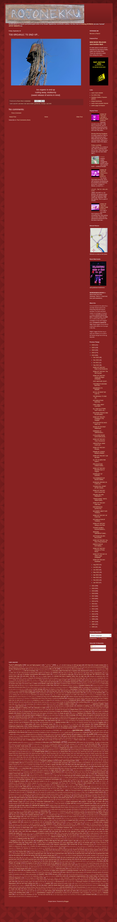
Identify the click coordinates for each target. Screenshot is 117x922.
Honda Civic (82, 742)
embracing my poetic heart (23, 717)
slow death (55, 831)
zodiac (35, 896)
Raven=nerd (74, 807)
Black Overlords (73, 685)
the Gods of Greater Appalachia (74, 855)
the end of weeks (101, 851)
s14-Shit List (91, 818)
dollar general (12, 711)
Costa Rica (51, 702)
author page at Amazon (98, 105)
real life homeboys (15, 809)
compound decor (75, 700)
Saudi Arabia (62, 820)
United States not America (97, 876)
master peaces (68, 772)
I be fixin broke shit (91, 744)
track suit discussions (78, 872)
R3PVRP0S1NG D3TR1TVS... (97, 507)
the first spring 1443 (32, 855)
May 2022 (96, 572)
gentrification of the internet (17, 732)
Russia (64, 816)
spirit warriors (73, 836)
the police (100, 861)
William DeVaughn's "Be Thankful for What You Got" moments (40, 889)
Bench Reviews (77, 683)
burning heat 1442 (55, 691)
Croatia (38, 704)
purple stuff (70, 803)
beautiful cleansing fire (71, 682)
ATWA (14, 680)
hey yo (87, 739)
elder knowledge (70, 715)
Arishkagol (38, 678)
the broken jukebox (93, 850)
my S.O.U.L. (103, 781)
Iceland (50, 748)
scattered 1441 (91, 820)
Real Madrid (26, 809)
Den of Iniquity (77, 707)
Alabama (47, 672)
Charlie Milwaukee (22, 696)
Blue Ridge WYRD (44, 687)
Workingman (59, 891)
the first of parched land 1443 (79, 853)
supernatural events (44, 844)
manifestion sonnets (28, 772)
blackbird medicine (84, 685)
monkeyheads (42, 777)
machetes (34, 770)
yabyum (99, 892)
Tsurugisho (85, 874)
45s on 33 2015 (65, 669)
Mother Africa (84, 777)
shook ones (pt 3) (95, 827)
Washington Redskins (82, 881)
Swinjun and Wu (53, 846)
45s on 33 (52, 669)
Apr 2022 (96, 575)
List (33, 766)
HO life (31, 742)
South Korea (24, 836)
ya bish (93, 892)
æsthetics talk (105, 670)
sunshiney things (21, 844)
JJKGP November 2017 (75, 757)
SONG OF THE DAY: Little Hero (99, 503)
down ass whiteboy (62, 711)
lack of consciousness (28, 762)
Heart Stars (58, 739)
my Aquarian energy (83, 779)
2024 (93, 350)
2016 (93, 598)
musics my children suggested (69, 779)
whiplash (94, 885)
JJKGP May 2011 (33, 757)
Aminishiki (55, 674)
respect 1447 (44, 813)
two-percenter (18, 876)
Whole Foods (12, 887)
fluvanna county (47, 724)
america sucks (45, 674)
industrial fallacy (36, 750)
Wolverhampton (79, 889)
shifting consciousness (49, 827)
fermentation (45, 722)
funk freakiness (36, 730)
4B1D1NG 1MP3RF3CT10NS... (100, 532)
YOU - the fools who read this (42, 894)
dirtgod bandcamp (96, 101)
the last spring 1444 (98, 859)
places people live (79, 796)
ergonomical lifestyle (65, 717)
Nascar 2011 (65, 783)
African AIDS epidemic (37, 672)
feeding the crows (90, 720)
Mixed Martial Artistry (102, 775)
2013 (93, 606)
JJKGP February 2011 (67, 753)
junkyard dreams (18, 759)
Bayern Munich (30, 681)
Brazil (46, 689)
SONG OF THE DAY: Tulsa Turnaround (99, 440)
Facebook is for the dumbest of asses (98, 718)
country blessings (70, 702)
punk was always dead (37, 803)
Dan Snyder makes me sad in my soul (36, 706)
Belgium (59, 683)
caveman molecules (44, 694)
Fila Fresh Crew (73, 722)
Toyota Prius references (44, 872)
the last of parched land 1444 (31, 859)
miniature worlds (80, 775)
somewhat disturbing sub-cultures (88, 835)
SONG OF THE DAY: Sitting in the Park (99, 524)
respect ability (55, 813)
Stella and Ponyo (59, 838)
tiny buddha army (29, 870)
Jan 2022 (96, 582)
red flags (104, 809)
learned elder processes (61, 763)
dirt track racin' (50, 709)
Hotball (30, 744)
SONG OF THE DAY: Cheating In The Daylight (99, 418)
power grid (91, 799)
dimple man (41, 709)
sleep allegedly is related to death (38, 831)
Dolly (20, 711)
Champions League (101, 694)
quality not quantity (101, 803)
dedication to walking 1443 (23, 708)
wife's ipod (55, 887)
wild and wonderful (65, 887)
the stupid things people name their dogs (97, 863)
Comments (95, 650)
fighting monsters (61, 722)
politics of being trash (16, 799)
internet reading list (76, 749)
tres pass (63, 874)
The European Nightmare (19, 853)
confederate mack (90, 700)
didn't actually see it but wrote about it (28, 709)
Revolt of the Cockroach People (75, 813)
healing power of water (34, 740)
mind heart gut (68, 775)
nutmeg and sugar (45, 788)
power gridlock (103, 799)
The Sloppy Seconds (80, 863)
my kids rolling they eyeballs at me (37, 781)
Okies (15, 790)
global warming (69, 732)
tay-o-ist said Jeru (70, 848)
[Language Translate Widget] (100, 635)
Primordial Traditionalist (44, 801)
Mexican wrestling (13, 775)
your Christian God (88, 894)
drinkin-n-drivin (53, 713)
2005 (93, 627)
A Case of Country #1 (16, 670)
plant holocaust (102, 796)
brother (66, 689)
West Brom (88, 883)
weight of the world (79, 883)
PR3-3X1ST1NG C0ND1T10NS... (98, 464)
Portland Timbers (75, 799)
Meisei (54, 773)
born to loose (94, 687)
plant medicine (21, 797)
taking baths (34, 848)
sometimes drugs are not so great (66, 835)
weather (48, 883)
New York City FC (90, 785)
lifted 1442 (71, 764)
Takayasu (18, 848)
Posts (93, 646)
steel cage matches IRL (47, 838)
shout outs (34, 829)
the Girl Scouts (60, 855)
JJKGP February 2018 (82, 753)
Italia (29, 751)
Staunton (37, 838)
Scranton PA (89, 822)
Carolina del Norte (24, 694)
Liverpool (65, 766)
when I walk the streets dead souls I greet (56, 885)
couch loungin (59, 702)
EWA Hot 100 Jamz (49, 719)
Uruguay (31, 878)
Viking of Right (54, 879)
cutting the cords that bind (84, 704)
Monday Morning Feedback (99, 133)
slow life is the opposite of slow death (73, 831)
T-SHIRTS (89, 846)
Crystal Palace (46, 704)
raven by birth (13, 807)
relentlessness (54, 811)
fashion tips (54, 720)
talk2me (41, 848)
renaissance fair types (66, 811)
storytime (85, 838)
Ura (26, 878)
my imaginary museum (18, 781)
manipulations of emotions (43, 772)
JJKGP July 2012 (46, 755)
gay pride (93, 730)
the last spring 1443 (83, 859)
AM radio (20, 674)
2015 (93, 601)
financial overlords (83, 722)
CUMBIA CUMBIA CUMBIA (66, 704)
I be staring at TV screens (49, 746)
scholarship (48, 822)
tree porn (55, 874)
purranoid (78, 803)
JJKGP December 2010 (37, 753)
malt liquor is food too (78, 770)
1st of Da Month (44, 667)
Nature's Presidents (14, 785)
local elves (26, 768)
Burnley (93, 691)
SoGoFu (13, 835)
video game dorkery (42, 879)
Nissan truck (61, 787)
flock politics (29, 724)
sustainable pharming (101, 844)
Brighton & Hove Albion (57, 689)
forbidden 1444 (101, 726)
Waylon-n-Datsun (101, 881)
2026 (93, 345)
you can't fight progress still (59, 894)
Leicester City (31, 764)
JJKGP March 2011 (97, 755)
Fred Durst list (32, 728)
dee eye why (53, 707)
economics (18, 715)
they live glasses (102, 865)
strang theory (105, 838)
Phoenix (28, 796)
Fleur (22, 724)
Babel (40, 680)
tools (10, 872)
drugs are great (64, 713)
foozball (52, 726)
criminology (30, 704)
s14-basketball (13, 818)
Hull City (46, 744)
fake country (33, 720)
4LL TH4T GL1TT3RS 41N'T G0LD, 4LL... (99, 409)
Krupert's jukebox (47, 761)
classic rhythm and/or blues (84, 698)
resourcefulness (91, 811)
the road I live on (67, 863)
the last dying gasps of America (45, 857)
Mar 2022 (96, 577)
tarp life (55, 848)
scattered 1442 (104, 820)
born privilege (85, 687)
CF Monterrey (90, 694)
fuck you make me (19, 730)
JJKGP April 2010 (85, 751)
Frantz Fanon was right (21, 728)
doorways (52, 711)
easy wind (11, 715)
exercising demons (63, 718)
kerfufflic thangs (69, 759)
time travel (17, 870)
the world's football (50, 865)
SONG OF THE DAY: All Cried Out (100, 516)
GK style (61, 732)
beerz (36, 683)
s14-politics (83, 818)
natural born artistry (100, 783)
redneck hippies (27, 811)
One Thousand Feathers (74, 790)
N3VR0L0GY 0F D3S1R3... (97, 474)
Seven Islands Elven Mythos (94, 825)
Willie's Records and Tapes (66, 889)
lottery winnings (65, 768)
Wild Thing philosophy (80, 887)
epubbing (56, 717)
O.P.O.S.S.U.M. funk (67, 788)
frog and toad (79, 728)
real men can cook (34, 809)
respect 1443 (23, 813)
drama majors (98, 711)
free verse (58, 728)
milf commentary (48, 775)
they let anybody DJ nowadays (86, 865)
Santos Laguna (43, 820)
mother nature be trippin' (98, 777)
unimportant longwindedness (77, 876)
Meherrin (47, 774)
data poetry (50, 706)
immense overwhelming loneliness (96, 748)
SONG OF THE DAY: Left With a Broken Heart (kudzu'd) (104, 117)
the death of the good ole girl (55, 851)
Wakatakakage (50, 881)
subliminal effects (41, 842)
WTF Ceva (32, 892)
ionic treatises (12, 751)
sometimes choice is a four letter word (43, 835)
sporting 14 (82, 837)
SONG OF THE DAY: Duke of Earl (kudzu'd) (100, 368)
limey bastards (19, 766)
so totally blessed (93, 833)
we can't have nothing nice (27, 883)
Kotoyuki (26, 761)
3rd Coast (44, 669)
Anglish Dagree (47, 676)
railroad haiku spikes (23, 805)
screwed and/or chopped (101, 822)
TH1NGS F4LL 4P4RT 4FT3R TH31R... (99, 487)
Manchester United (101, 770)
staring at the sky (24, 839)
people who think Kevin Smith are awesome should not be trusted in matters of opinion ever (48, 794)
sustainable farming (88, 844)
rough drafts (42, 816)
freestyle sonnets (68, 728)
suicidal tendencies (53, 842)
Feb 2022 (96, 580)
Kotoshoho (19, 761)
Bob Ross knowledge (56, 687)
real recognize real (45, 809)
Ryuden (82, 816)
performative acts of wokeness (82, 794)
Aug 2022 (96, 564)
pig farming (67, 796)
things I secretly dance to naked (59, 866)
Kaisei (61, 759)
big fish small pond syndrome (37, 685)
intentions (56, 749)
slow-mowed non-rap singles (95, 831)
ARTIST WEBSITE (14, 26)
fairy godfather (24, 720)
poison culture (98, 797)
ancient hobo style (14, 676)
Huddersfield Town (38, 744)
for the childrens (63, 726)
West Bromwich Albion (98, 883)
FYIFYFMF (56, 730)
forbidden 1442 (76, 726)
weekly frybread (57, 883)
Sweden (33, 846)
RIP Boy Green (15, 814)
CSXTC (54, 704)
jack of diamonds (53, 751)
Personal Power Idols (97, 794)
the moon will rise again (50, 861)
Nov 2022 (96, 360)
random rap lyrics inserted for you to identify (93, 805)
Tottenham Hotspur (31, 872)
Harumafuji (68, 738)
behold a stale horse (47, 683)
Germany (36, 732)
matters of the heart (14, 774)
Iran (19, 751)
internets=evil (87, 750)
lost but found (54, 768)
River (23, 815)
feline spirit (19, 722)
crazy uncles (20, 704)
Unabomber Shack (38, 876)
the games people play (47, 855)
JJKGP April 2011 (97, 751)
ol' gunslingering (23, 790)
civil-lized (61, 698)
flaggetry (100, 722)
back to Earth (30, 103)
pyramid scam (88, 803)
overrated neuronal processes (65, 792)
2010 (93, 614)
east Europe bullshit (100, 713)
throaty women (72, 868)
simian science (42, 829)
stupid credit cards (84, 840)
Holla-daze (46, 742)
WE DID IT (40, 883)
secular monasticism (35, 824)
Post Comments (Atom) (23, 120)
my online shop (95, 95)
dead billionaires (59, 706)
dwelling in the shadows (84, 713)
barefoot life (88, 680)
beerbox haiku (28, 683)
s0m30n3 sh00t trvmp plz (92, 816)
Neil (35, 785)
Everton (83, 717)
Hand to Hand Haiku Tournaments (41, 738)
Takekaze (25, 848)
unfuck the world (61, 876)
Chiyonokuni (12, 698)
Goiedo (22, 734)
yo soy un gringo (19, 894)
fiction (52, 722)
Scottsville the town (77, 822)
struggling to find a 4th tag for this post (21, 841)
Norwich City (16, 788)
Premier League (18, 801)
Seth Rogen (49, 825)
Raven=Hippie (64, 807)
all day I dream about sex (76, 672)
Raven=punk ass (84, 807)
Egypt (62, 715)
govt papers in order (80, 734)
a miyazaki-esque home (44, 670)
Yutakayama (29, 896)
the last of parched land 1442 (90, 857)
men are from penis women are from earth (77, 773)
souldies (16, 836)
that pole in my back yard (62, 850)
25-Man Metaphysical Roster (17, 669)
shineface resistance (63, 827)
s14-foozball (58, 818)
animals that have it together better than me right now (70, 676)
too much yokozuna (102, 870)
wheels (27, 885)
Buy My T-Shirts (18, 692)
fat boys (62, 720)
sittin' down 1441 (94, 829)
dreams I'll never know (23, 713)
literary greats (39, 766)
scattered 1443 (16, 822)
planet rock (91, 796)
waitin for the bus (39, 881)
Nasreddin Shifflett (76, 783)
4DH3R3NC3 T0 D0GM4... (97, 388)
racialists (11, 805)
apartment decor (101, 676)
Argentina (30, 678)
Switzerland (64, 846)
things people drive (22, 868)
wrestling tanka (21, 892)
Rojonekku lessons (93, 814)
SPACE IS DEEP (56, 837)
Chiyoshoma (19, 698)
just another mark (30, 759)
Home (46, 117)
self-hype (59, 824)
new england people (58, 785)
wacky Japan (28, 881)
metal (92, 774)
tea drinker (80, 848)
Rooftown (35, 816)
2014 (93, 604)
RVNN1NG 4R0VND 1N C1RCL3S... (100, 483)
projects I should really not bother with (93, 801)
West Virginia (20, 885)
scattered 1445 (38, 822)
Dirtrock (84, 709)
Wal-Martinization (60, 881)
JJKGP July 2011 (35, 755)
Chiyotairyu (26, 698)
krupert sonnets (34, 761)
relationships (44, 811)
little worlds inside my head (52, 766)
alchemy (55, 672)
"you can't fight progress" (34, 665)
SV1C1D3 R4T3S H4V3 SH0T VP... (100, 423)
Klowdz (105, 759)
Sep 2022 (96, 365)
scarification (81, 820)
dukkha (73, 713)
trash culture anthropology (29, 874)
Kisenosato (85, 759)
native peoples (87, 783)
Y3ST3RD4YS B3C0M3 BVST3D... (100, 384)
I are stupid (80, 744)
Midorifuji (40, 775)
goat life (86, 732)
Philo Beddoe (14, 796)
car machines (98, 693)
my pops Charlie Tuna (89, 781)
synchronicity (72, 846)
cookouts (15, 702)
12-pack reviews (98, 665)
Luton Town (96, 768)
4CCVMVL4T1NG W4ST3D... (98, 401)
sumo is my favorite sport (85, 842)
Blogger (66, 901)
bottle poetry (29, 689)
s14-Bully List (33, 818)
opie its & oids (20, 792)
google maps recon (49, 734)
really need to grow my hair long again (61, 809)
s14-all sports (103, 816)
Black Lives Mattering (62, 685)
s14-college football (45, 818)
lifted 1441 (62, 764)
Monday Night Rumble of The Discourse (26, 777)
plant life (11, 797)
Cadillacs (51, 692)
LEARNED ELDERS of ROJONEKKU (81, 762)
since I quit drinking (55, 829)
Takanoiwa (104, 846)
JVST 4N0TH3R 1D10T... (100, 381)
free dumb (49, 728)
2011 (93, 611)
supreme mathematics (60, 844)
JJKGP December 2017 (53, 753)
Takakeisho (97, 846)
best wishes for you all (95, 683)
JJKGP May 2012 (45, 757)
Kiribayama (77, 759)
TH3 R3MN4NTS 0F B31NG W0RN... (99, 478)
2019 (93, 591)
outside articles (51, 792)
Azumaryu (34, 680)
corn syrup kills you (26, 702)
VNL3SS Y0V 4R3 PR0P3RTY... (98, 495)
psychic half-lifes (25, 803)
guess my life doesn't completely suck (75, 736)
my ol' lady (76, 781)
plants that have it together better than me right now (43, 797)
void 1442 (94, 879)
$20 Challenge (68, 665)
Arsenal (45, 678)
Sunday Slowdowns (101, 842)
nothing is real (25, 788)
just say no (49, 759)
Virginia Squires (84, 879)
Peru (107, 794)
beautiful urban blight (16, 683)
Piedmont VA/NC (56, 796)
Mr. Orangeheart (38, 779)
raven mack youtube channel (99, 103)
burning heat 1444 (82, 691)
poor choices (43, 799)
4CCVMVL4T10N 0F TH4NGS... (99, 520)
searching (14, 824)
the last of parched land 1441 (69, 857)
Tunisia (91, 874)
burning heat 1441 (41, 691)
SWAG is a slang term (14, 846)
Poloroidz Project (32, 799)
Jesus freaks (74, 751)
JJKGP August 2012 (23, 753)
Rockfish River (53, 814)
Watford (93, 881)
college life (49, 700)
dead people (70, 706)
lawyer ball (39, 762)
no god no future (83, 787)
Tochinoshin (46, 870)
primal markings (30, 801)
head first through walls (19, 739)
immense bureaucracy (79, 748)
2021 (93, 586)
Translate (102, 638)
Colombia (57, 700)
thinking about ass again (37, 868)
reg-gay (36, 811)
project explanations (72, 801)
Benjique (86, 683)
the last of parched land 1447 (51, 859)
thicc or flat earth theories (15, 866)
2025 (93, 347)
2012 (93, 609)
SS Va (14, 838)
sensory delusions (96, 824)
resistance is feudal (79, 811)
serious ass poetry (38, 826)
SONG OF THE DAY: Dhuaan (99, 448)
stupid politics (29, 842)
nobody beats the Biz (96, 786)
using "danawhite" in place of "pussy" (70, 878)
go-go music (79, 732)
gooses (58, 734)
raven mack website (97, 93)
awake (28, 680)
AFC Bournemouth (24, 672)
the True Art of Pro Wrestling (34, 865)
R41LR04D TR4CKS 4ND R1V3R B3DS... (100, 413)
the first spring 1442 (17, 855)
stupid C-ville (72, 841)
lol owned (34, 768)
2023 (93, 352)
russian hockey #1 (73, 816)
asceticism (100, 678)
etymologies (76, 717)
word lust (39, 890)
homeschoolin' (72, 742)
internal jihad (64, 750)
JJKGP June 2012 (84, 755)
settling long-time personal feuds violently (65, 825)
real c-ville (105, 807)
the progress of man (31, 863)
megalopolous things (38, 773)
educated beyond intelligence (33, 715)
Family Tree (43, 720)
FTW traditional (100, 728)
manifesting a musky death (15, 772)
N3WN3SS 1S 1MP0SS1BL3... (98, 431)
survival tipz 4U (74, 844)
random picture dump (73, 805)
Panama (78, 792)
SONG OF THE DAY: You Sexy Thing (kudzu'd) (100, 541)
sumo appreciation (68, 842)
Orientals (29, 792)
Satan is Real (52, 820)
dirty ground (92, 709)
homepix (43, 103)
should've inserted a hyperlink (22, 829)
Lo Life (19, 768)
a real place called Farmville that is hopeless (65, 671)
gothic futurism (67, 734)
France (10, 728)
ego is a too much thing (51, 715)
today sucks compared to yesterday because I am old (68, 870)
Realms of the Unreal (79, 809)
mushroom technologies (52, 779)
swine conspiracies (42, 846)
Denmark (85, 707)
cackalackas (43, 692)
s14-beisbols (24, 818)
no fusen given (72, 786)
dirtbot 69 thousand (62, 709)
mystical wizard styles (44, 783)
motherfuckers (12, 779)
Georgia (30, 732)
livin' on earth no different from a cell (80, 766)
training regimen (97, 872)
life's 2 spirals (52, 764)
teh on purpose (102, 848)
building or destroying (91, 689)
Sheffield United (37, 827)
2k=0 (30, 669)
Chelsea (39, 696)
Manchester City (90, 770)
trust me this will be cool (74, 874)
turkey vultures (99, 874)
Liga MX (88, 764)
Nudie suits (36, 788)
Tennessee (11, 850)
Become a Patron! (95, 33)
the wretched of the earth (67, 865)
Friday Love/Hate (96, 145)
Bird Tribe (50, 685)
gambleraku (37, 103)
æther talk (13, 672)
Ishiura (24, 751)
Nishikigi (53, 786)
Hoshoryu (13, 744)
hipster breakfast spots (15, 742)
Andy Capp (38, 676)
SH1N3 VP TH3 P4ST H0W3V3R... (99, 427)
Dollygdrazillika (27, 711)
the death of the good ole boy (38, 851)
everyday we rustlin (92, 717)
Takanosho (11, 848)
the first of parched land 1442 (58, 853)
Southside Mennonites (44, 836)
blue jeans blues (21, 687)
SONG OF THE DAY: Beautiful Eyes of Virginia (99, 470)
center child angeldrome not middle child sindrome (71, 694)
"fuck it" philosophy (15, 665)
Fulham (28, 730)
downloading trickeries (77, 711)
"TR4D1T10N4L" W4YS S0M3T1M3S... (100, 499)
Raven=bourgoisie (44, 807)
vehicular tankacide (30, 879)
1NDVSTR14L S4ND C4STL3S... (99, 444)
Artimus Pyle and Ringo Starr (77, 678)
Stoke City (78, 838)
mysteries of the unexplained (16, 783)
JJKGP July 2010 (23, 755)
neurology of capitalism (44, 785)
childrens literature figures (76, 696)
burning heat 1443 (69, 691)
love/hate (88, 768)
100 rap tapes (78, 665)
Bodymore (65, 687)
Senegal (87, 824)
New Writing (79, 785)
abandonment (85, 671)
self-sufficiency (70, 824)
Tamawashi (48, 848)
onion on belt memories (91, 790)
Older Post (79, 117)
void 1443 (103, 879)
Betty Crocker (25, 685)
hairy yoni (11, 738)
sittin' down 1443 (20, 831)
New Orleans (70, 785)
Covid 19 (92, 702)
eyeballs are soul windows (78, 719)
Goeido (17, 734)
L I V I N (82, 761)
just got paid (41, 759)
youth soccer (21, 896)
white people (102, 885)
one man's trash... (59, 790)
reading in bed (95, 807)
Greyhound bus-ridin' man (53, 736)
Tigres (105, 868)
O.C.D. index (56, 788)
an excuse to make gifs (66, 674)
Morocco (61, 777)
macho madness (44, 770)
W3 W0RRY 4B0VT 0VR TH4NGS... (100, 512)
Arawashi (24, 678)
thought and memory (49, 868)
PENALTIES (19, 794)
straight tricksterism (95, 838)
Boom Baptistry (73, 687)
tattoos (61, 848)
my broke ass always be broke (99, 779)
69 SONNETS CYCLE (89, 669)
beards (60, 681)
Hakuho (19, 738)
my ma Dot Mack (54, 781)
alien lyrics (64, 672)
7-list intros (99, 669)
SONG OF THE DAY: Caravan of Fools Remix (99, 550)
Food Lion (76, 724)
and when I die (22, 103)
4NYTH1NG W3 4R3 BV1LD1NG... (99, 536)
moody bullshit (53, 777)
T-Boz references (81, 846)
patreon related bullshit (96, 792)
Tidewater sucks (98, 868)
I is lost (63, 746)
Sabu (19, 820)
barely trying (97, 680)
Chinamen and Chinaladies (92, 696)
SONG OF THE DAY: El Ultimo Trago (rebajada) (100, 555)
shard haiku (26, 827)
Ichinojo (56, 748)
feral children (36, 722)
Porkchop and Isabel (63, 799)
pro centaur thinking (59, 801)
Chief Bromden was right (59, 696)
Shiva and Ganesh (77, 827)
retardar (62, 813)
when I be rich (37, 885)
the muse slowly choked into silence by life (71, 861)
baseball (105, 680)
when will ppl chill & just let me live (81, 885)
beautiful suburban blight (101, 681)
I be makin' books (36, 746)
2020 (93, 588)
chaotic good (12, 696)
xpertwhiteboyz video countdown (80, 892)
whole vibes (21, 887)
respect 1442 (12, 813)
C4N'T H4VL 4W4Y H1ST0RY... (98, 405)
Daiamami (11, 706)
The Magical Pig (35, 861)
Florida (38, 724)
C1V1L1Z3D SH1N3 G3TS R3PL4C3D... (99, 436)
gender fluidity (103, 730)
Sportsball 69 (93, 836)
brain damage (38, 689)
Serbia (19, 825)
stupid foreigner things (96, 840)
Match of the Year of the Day (82, 772)
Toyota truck (56, 872)
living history (98, 766)
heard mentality (49, 739)
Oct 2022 (96, 362)
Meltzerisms (61, 773)
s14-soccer (101, 818)
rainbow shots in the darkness (57, 805)
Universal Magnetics (15, 878)
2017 (93, 596)
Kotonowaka (12, 761)
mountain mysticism (25, 779)
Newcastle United (13, 786)
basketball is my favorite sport (16, 681)
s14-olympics (75, 818)
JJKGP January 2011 (96, 753)
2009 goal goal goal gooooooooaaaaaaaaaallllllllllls (64, 667)
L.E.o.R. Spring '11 (103, 761)
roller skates (27, 816)
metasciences (101, 774)
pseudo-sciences (13, 803)
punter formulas (49, 803)
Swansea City (26, 846)
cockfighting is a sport (38, 700)
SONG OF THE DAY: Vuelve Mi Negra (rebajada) (99, 377)
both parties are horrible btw (17, 689)
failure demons (14, 720)
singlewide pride (66, 829)
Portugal (83, 799)
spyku (100, 836)
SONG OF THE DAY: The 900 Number (100, 372)
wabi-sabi (20, 881)
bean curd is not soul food (48, 682)
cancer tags (89, 692)
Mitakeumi (91, 775)
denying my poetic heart (96, 707)
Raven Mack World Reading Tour (28, 807)
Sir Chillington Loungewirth (79, 829)
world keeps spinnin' (96, 890)
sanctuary (34, 820)
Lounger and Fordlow (77, 768)
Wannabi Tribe (71, 881)
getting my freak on (46, 732)
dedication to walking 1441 (85, 706)
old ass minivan (33, 790)
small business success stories (45, 833)
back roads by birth (50, 680)
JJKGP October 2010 (89, 757)
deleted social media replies (65, 707)
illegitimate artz (64, 748)
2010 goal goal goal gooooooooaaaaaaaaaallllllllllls (93, 667)
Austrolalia (21, 680)
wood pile (32, 890)
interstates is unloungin (100, 749)
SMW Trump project (62, 833)
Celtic (54, 694)
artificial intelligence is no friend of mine (59, 678)
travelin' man (43, 874)
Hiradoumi (25, 742)
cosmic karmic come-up (40, 702)
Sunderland (11, 844)
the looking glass (24, 861)
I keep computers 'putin (75, 746)
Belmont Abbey (67, 683)
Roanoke (45, 814)
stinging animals (70, 838)
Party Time (85, 792)
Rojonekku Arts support (80, 814)
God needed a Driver (97, 732)
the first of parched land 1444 (99, 853)
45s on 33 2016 (76, 669)
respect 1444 (34, 813)
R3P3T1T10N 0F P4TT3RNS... (98, 545)
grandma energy (102, 734)
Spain (65, 836)
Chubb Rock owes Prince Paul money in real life (44, 698)
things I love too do (44, 866)
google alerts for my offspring (34, 734)
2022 (93, 355)
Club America (27, 700)
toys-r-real (66, 872)
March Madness (56, 772)
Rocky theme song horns (66, 814)
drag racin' (88, 711)
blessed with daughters (98, 685)
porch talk (52, 799)
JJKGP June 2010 (59, 755)
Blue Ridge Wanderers (33, 687)
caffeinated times (60, 692)
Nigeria (38, 786)
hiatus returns (102, 739)
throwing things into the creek (86, 868)
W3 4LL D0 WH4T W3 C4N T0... (99, 392)
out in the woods (39, 792)
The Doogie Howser (79, 851)
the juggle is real (28, 857)
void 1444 (48, 103)
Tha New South (47, 850)
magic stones (54, 770)
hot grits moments (22, 744)
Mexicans (24, 775)
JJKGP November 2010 (59, 757)
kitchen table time (95, 759)
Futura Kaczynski (46, 730)
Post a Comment (16, 113)
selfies (79, 824)
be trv (37, 681)
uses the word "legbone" (52, 878)
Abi (93, 670)
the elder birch (91, 851)
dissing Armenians (102, 709)
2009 (93, 616)
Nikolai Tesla (46, 786)
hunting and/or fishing (56, 744)
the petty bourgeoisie (90, 861)
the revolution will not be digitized (49, 863)
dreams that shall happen (39, 713)
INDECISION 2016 (24, 749)
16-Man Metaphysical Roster (31, 667)
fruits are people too (90, 728)
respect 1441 (101, 811)
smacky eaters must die (28, 833)
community (64, 700)
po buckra (89, 797)
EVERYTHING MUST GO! (36, 718)
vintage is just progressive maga (69, 879)
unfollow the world (49, 876)
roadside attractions (33, 815)
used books (39, 878)
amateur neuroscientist (31, 674)
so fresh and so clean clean (78, 833)
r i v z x (102, 157)
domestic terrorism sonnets (41, 711)
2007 (93, 621)
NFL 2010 (31, 786)
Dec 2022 (96, 357)
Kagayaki (56, 759)
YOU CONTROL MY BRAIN (74, 894)
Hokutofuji (37, 742)
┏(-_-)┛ (58, 665)
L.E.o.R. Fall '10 (91, 761)
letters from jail (41, 764)
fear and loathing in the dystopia (74, 720)
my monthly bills (65, 781)
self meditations (47, 824)
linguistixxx (27, 766)
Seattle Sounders (23, 824)
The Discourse (68, 851)
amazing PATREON (87, 24)
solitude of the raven (24, 835)
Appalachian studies (14, 678)
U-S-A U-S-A (26, 876)
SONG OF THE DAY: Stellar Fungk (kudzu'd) (104, 206)
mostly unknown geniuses (71, 777)
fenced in (26, 722)
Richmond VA (92, 813)
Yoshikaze (29, 894)
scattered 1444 (27, 822)
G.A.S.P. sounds (66, 730)
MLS (12, 777)
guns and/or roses (94, 736)
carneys (15, 694)
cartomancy (34, 694)
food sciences (86, 724)
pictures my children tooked (41, 796)
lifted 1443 (80, 764)
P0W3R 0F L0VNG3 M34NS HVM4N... (99, 452)
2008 (93, 619)
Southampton (33, 836)
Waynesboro (12, 883)
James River (64, 751)
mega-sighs (27, 773)
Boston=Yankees (104, 687)
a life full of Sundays (29, 671)
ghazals (55, 732)
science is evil (59, 822)
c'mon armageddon (30, 693)
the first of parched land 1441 (37, 853)
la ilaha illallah (15, 763)
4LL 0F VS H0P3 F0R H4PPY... (99, 460)
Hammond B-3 (26, 738)
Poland (106, 797)
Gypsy (104, 736)
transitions (17, 874)
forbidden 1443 (88, 726)
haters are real (77, 738)
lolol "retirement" (43, 768)
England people (42, 717)
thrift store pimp (60, 868)
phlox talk (21, 796)
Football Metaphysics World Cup (37, 726)
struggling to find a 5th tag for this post (49, 841)
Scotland (68, 822)
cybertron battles (98, 704)
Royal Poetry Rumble (53, 816)
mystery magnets (32, 783)
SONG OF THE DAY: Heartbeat (99, 560)
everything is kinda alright (20, 718)
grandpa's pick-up (13, 736)
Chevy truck (46, 696)
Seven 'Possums (82, 825)
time (10, 870)
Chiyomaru (104, 696)
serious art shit (27, 825)
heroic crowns (78, 740)
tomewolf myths (91, 870)
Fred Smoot (41, 728)
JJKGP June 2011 (71, 755)
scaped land (71, 820)
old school (42, 790)
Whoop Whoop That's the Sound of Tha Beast (39, 887)
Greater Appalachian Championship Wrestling (31, 736)
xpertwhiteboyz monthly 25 (61, 892)
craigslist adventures (102, 702)
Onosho (12, 792)
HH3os (93, 740)
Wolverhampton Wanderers (91, 889)
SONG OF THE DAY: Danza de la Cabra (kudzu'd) (103, 173)
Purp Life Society (59, 803)
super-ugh (32, 844)
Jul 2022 (96, 567)
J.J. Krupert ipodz (38, 751)
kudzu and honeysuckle (66, 761)
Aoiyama (92, 676)
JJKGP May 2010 (21, 757)
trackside (88, 872)
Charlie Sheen (31, 696)
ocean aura (77, 788)
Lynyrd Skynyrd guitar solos (16, 770)
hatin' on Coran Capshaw (89, 738)
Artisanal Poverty (92, 678)
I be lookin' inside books (21, 746)
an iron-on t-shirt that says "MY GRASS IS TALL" (91, 674)
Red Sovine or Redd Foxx (15, 811)
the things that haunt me (17, 865)
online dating (105, 790)
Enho (50, 717)
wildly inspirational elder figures (95, 887)
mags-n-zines (65, 770)
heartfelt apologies (67, 739)
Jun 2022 (96, 570)
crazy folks (11, 704)
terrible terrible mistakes (21, 850)
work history (48, 891)
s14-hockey (67, 818)
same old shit (27, 820)
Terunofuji (31, 850)
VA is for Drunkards (89, 878)
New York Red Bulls (102, 785)
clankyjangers (71, 698)
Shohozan (86, 827)
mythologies (54, 783)
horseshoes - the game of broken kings (98, 742)
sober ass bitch (104, 833)
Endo (35, 717)
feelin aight (100, 720)
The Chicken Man (21, 852)
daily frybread (20, 706)
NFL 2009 (23, 787)
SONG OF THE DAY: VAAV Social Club (99, 491)
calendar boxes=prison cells (75, 693)
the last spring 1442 (68, 859)
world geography (83, 890)
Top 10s (15, 872)
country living (82, 702)
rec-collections (92, 809)
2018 (93, 593)
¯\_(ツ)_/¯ (48, 665)
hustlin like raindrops (69, 744)
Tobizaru (39, 870)
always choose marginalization (94, 672)
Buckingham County (76, 689)
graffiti (91, 734)
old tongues (49, 790)
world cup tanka (71, 891)
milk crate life (57, 775)
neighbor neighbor (26, 785)
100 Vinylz (88, 665)
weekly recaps (68, 883)
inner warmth (48, 749)
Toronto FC (21, 872)
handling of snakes (57, 738)
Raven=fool (54, 807)
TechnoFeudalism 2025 (90, 848)
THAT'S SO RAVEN (78, 850)
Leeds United (23, 764)
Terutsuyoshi (38, 850)
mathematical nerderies (99, 772)
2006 (93, 624)
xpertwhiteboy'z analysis (44, 892)
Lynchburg (104, 768)
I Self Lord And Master (90, 746)
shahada (18, 827)
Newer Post (12, 117)
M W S (28, 770)
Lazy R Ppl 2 (48, 762)
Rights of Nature (103, 813)
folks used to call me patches (63, 724)
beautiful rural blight (87, 681)
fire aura (93, 722)
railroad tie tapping (38, 805)
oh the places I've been (89, 788)
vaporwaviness (20, 879)
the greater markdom (90, 855)
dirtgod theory (74, 709)
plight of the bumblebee (79, 797)
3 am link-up (36, 669)
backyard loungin (76, 680)
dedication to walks (39, 708)
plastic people (66, 797)
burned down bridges (26, 691)
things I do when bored (31, 866)
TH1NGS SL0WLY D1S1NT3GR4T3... (99, 528)
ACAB (98, 670)
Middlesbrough (33, 775)
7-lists (106, 669)
